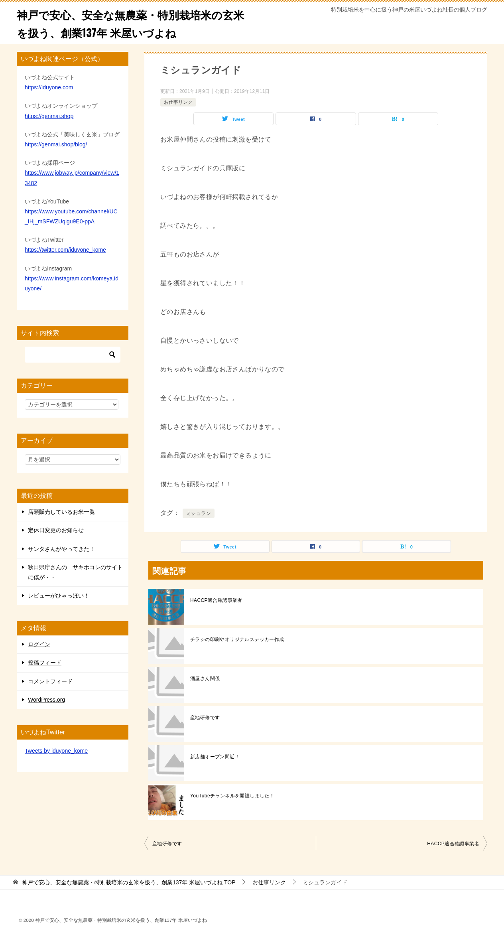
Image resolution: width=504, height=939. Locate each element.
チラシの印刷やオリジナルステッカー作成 (237, 639)
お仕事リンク (178, 102)
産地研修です (205, 717)
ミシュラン (198, 513)
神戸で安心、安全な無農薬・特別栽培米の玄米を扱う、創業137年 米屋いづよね (131, 23)
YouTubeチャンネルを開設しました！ (232, 796)
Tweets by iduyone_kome (56, 751)
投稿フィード (44, 662)
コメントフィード (50, 681)
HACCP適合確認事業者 (216, 600)
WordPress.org (46, 699)
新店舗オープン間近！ (215, 756)
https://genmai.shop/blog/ (56, 144)
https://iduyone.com (49, 87)
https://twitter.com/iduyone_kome (65, 250)
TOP (129, 882)
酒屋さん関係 (205, 678)
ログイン (39, 644)
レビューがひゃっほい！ (58, 595)
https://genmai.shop (49, 116)
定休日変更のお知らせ (56, 530)
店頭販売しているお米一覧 (61, 512)
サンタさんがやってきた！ (61, 549)
